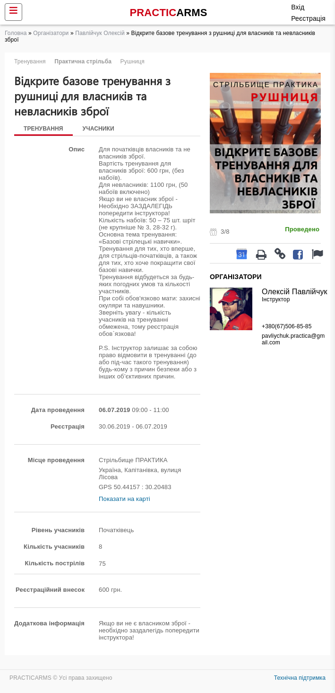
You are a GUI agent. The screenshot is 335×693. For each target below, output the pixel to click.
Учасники (98, 128)
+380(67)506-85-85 (286, 326)
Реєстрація (308, 18)
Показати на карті (124, 498)
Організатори (51, 33)
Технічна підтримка (300, 678)
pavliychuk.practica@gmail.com (293, 339)
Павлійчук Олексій (100, 33)
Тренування (43, 128)
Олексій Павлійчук (294, 292)
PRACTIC (168, 12)
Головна (16, 33)
